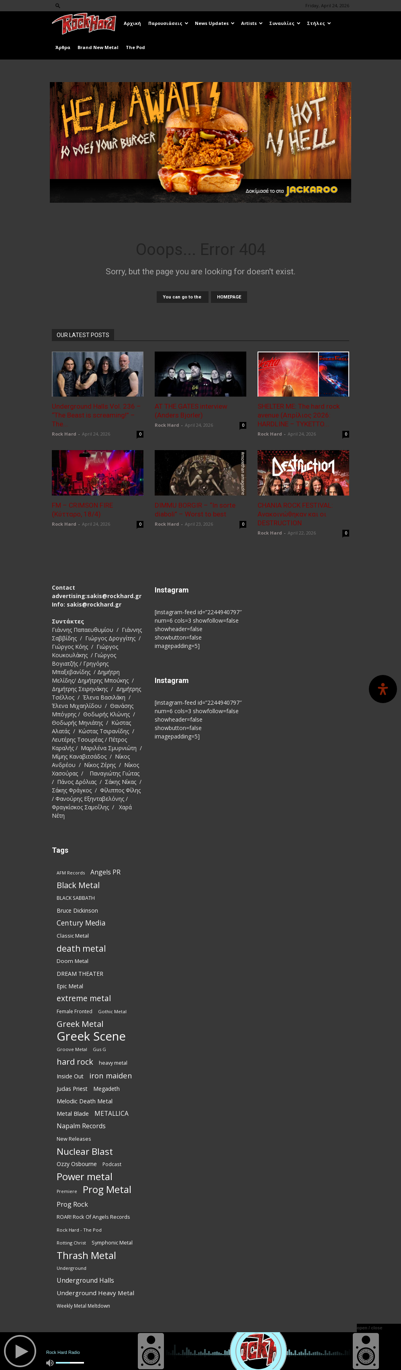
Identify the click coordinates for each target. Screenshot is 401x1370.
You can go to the (183, 297)
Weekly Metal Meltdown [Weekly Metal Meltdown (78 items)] (83, 1305)
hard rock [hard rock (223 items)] (75, 1061)
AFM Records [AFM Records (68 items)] (71, 873)
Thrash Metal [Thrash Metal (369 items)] (86, 1255)
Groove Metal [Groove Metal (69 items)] (72, 1049)
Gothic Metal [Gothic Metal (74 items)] (112, 1011)
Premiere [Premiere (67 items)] (67, 1191)
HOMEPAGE (229, 297)
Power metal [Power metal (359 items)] (85, 1177)
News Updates (215, 23)
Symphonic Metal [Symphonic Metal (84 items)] (112, 1242)
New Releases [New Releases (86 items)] (74, 1138)
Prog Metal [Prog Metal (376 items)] (107, 1189)
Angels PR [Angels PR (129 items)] (105, 872)
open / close (370, 1327)
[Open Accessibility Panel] (383, 689)
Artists (252, 23)
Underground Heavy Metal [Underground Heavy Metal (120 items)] (95, 1293)
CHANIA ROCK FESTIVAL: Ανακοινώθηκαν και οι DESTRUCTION (295, 514)
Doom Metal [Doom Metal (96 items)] (72, 961)
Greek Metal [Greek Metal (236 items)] (80, 1024)
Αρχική (132, 23)
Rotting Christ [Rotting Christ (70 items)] (71, 1243)
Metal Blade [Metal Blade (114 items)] (73, 1113)
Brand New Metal (98, 47)
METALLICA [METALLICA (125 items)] (111, 1113)
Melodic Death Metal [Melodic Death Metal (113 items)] (85, 1101)
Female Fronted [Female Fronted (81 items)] (74, 1011)
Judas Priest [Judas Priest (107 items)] (72, 1088)
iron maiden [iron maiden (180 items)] (110, 1075)
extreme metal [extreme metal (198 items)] (84, 998)
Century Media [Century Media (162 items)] (81, 923)
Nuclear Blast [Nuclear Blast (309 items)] (85, 1151)
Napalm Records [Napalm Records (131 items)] (81, 1126)
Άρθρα (62, 47)
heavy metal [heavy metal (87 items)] (113, 1062)
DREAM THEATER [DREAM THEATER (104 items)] (80, 973)
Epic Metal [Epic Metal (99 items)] (70, 986)
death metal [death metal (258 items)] (81, 948)
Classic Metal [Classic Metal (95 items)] (73, 935)
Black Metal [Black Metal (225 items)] (78, 885)
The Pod (135, 47)
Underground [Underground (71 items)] (71, 1268)
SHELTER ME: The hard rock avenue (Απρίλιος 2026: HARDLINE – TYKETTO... (299, 415)
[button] (58, 5)
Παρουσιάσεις (168, 23)
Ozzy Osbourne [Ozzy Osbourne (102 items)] (77, 1164)
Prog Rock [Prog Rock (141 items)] (72, 1204)
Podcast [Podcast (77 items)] (111, 1164)
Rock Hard (64, 434)
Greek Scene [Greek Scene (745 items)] (91, 1036)
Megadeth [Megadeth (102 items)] (106, 1088)
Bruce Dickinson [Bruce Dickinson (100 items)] (77, 910)
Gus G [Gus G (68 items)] (99, 1049)
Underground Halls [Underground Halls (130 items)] (85, 1280)
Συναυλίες (285, 23)
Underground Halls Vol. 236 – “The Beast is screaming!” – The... (96, 415)
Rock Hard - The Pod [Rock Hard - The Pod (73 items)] (79, 1230)
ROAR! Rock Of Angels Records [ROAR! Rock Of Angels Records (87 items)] (93, 1216)
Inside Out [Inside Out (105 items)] (70, 1076)
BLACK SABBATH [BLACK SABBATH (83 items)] (76, 898)
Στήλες (319, 23)
